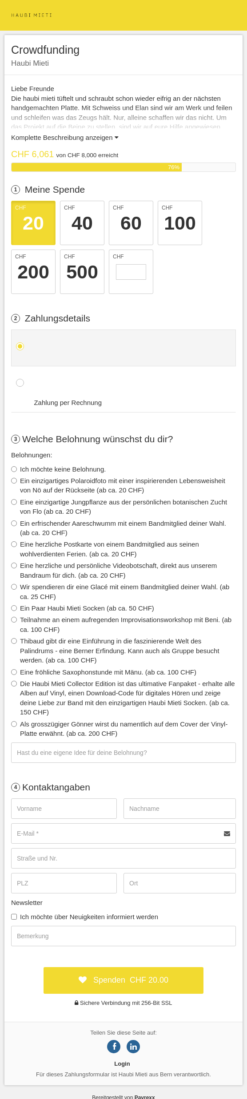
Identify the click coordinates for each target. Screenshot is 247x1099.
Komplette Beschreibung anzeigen (65, 137)
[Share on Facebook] (113, 1046)
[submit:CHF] (123, 980)
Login (122, 1063)
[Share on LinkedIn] (133, 1046)
